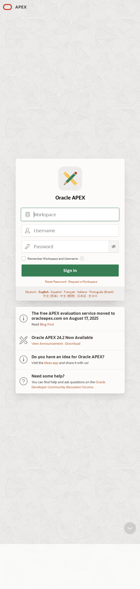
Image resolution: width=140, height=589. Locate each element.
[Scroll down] (130, 530)
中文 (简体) (50, 296)
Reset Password (55, 282)
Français (69, 292)
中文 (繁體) (67, 296)
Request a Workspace (82, 282)
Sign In (70, 270)
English (44, 292)
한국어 (92, 296)
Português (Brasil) (101, 292)
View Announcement (47, 343)
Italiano (82, 292)
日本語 (81, 296)
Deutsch (30, 292)
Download (72, 343)
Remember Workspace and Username (53, 258)
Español (56, 292)
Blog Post (47, 324)
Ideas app (51, 362)
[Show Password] (114, 246)
